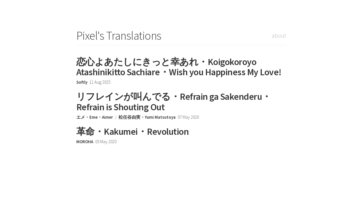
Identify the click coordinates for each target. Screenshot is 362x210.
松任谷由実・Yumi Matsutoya (147, 117)
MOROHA (84, 141)
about (279, 35)
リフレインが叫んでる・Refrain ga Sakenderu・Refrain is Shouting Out (173, 102)
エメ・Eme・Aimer (94, 117)
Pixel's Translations (118, 35)
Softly (81, 82)
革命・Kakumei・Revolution (132, 131)
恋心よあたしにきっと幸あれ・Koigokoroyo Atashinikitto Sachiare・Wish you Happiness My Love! (179, 67)
